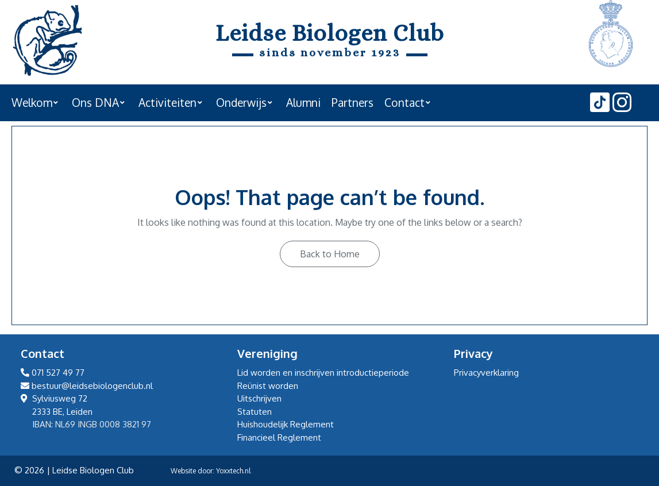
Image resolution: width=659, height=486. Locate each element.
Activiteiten (167, 102)
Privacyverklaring (486, 372)
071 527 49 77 (52, 372)
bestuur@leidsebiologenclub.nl (87, 385)
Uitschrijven (259, 398)
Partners (352, 102)
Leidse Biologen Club (329, 33)
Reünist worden (267, 385)
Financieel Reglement (279, 437)
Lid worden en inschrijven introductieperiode (323, 372)
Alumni (303, 102)
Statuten (254, 411)
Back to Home (330, 254)
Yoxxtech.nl (233, 470)
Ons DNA (95, 102)
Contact (404, 102)
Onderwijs (241, 102)
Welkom (31, 102)
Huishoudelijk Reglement (285, 424)
